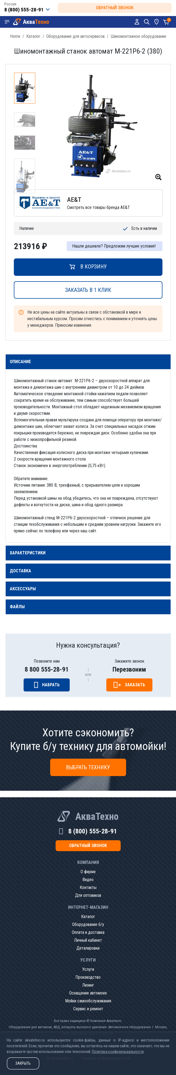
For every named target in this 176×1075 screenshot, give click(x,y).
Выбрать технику (88, 767)
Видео (88, 879)
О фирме (88, 871)
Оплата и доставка (88, 932)
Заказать (135, 684)
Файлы (17, 606)
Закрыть (23, 1063)
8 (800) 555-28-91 (92, 831)
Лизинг (88, 985)
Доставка (20, 570)
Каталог (33, 36)
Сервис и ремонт (88, 1008)
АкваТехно (97, 816)
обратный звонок (114, 7)
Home (15, 36)
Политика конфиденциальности (118, 1051)
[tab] (88, 361)
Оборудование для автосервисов (75, 36)
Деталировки (88, 948)
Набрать (51, 684)
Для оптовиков (88, 895)
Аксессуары (23, 588)
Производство (88, 977)
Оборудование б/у (88, 924)
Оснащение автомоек (88, 993)
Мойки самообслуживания (88, 1000)
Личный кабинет (88, 940)
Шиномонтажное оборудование (138, 36)
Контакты (88, 887)
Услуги (88, 969)
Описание (20, 361)
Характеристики (28, 552)
